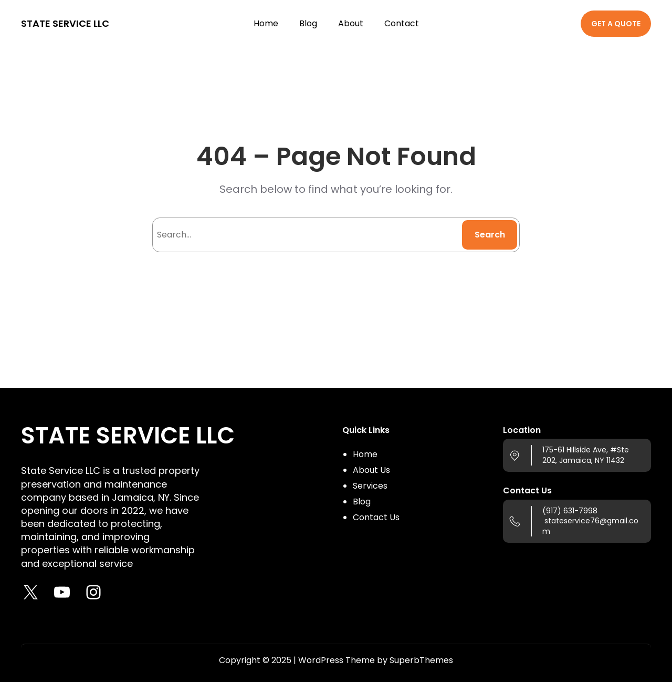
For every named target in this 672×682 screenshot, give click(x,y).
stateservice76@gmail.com (590, 525)
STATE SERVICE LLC (65, 23)
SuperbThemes (421, 660)
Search (490, 235)
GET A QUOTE (615, 23)
